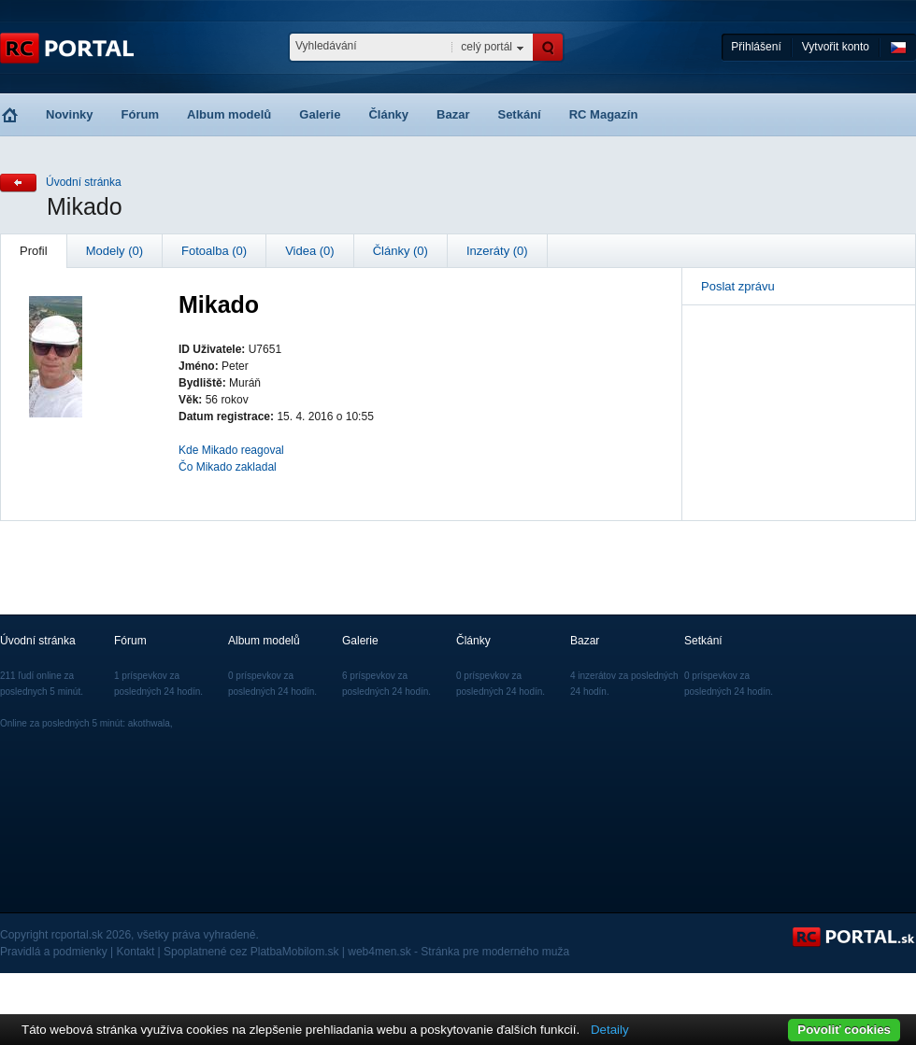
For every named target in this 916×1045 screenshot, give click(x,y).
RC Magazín (603, 114)
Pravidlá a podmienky (53, 951)
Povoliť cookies (844, 1030)
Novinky (69, 114)
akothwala (149, 723)
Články (388, 114)
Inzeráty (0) (497, 251)
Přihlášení (755, 46)
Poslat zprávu (738, 286)
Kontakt (136, 951)
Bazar (453, 114)
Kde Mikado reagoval (231, 450)
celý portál (486, 46)
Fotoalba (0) (214, 251)
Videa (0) (310, 251)
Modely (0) (114, 251)
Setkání (518, 114)
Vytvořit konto (835, 46)
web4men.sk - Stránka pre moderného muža (458, 951)
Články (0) (400, 251)
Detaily (610, 1030)
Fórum (140, 114)
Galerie (319, 114)
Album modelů (229, 114)
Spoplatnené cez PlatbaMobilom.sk (251, 951)
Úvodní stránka (84, 182)
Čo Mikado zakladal (228, 466)
